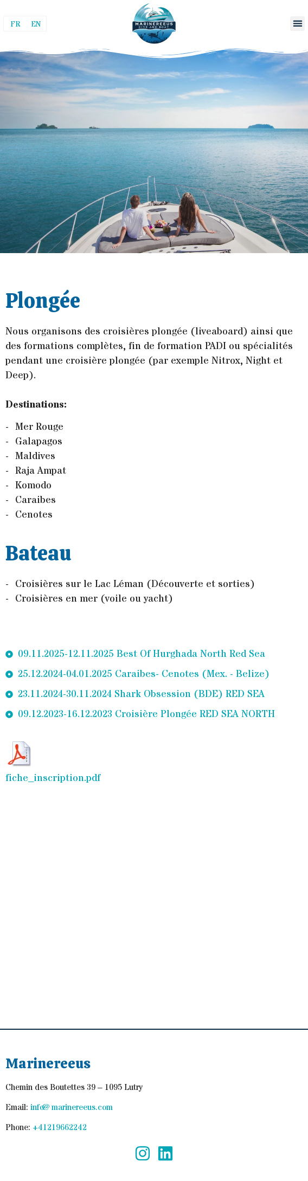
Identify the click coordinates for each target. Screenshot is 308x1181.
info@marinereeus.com (71, 1107)
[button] (297, 23)
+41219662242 (60, 1127)
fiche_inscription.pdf (52, 778)
